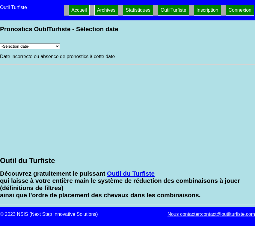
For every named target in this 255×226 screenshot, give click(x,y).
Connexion (240, 10)
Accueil (79, 10)
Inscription (207, 10)
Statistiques (138, 10)
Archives (106, 10)
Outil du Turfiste (131, 173)
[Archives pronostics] (30, 46)
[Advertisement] (127, 110)
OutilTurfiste (173, 10)
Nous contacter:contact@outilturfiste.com (211, 214)
